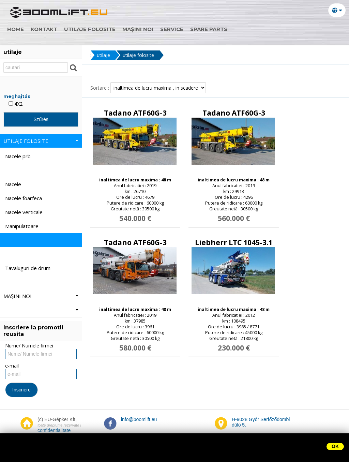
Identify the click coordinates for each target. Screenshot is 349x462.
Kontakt (47, 29)
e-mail (12, 365)
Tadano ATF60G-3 (135, 113)
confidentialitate (54, 430)
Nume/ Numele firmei (29, 345)
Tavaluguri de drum (28, 268)
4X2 (15, 104)
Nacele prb (18, 156)
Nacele (13, 184)
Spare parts (211, 29)
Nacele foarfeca (24, 198)
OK (335, 446)
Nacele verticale (24, 212)
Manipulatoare (22, 226)
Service (174, 29)
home (18, 29)
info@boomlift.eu (139, 419)
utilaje (103, 55)
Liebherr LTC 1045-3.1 (233, 242)
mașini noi (140, 29)
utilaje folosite (93, 29)
